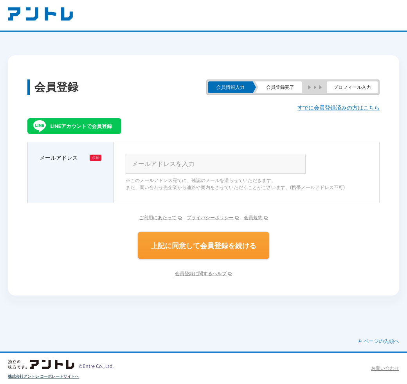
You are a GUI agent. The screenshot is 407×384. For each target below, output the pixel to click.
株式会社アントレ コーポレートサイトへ (43, 376)
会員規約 (253, 217)
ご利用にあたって (157, 217)
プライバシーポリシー (210, 217)
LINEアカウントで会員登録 (81, 126)
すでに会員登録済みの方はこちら (338, 108)
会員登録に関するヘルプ (201, 273)
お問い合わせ (385, 368)
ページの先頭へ (381, 341)
